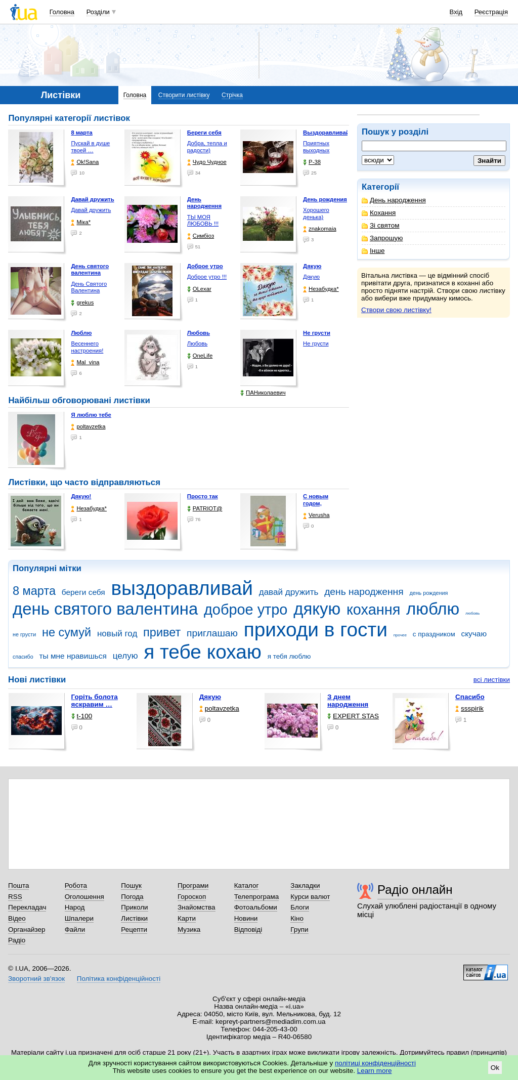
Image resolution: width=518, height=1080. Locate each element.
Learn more (374, 1070)
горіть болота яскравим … (94, 700)
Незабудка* (321, 289)
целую (125, 656)
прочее (400, 635)
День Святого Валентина (89, 287)
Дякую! (81, 496)
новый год (117, 633)
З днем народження (347, 700)
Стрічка (232, 95)
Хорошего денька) (316, 213)
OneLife (200, 356)
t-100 (82, 716)
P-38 (312, 162)
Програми (193, 885)
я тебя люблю (289, 656)
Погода (132, 896)
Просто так (202, 496)
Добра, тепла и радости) (207, 146)
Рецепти (134, 929)
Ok (495, 1067)
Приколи (134, 907)
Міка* (81, 222)
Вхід (456, 12)
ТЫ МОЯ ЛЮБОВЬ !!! (203, 220)
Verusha (316, 515)
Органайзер (26, 929)
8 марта (34, 590)
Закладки (305, 885)
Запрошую (382, 238)
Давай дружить (91, 210)
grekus (82, 302)
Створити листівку (184, 95)
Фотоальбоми (255, 907)
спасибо (23, 657)
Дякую (311, 277)
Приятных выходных (316, 146)
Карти (187, 918)
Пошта (18, 885)
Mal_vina (85, 362)
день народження (364, 591)
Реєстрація (491, 12)
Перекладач (27, 907)
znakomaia (319, 229)
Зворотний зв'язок (36, 978)
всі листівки (491, 679)
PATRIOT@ (205, 508)
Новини (246, 918)
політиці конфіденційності (375, 1063)
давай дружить (289, 592)
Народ (75, 907)
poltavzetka (88, 426)
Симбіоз (200, 236)
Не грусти (315, 343)
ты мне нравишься (73, 656)
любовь (472, 613)
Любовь (197, 343)
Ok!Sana (85, 162)
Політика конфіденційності (118, 978)
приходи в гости (315, 629)
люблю (432, 608)
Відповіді (248, 929)
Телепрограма (256, 896)
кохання (373, 609)
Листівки (134, 918)
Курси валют (310, 896)
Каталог (246, 885)
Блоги (299, 907)
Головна (62, 12)
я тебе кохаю (203, 652)
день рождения (428, 593)
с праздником (434, 634)
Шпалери (79, 918)
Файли (75, 929)
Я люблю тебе (91, 415)
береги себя (83, 592)
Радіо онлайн (415, 889)
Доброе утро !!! (207, 277)
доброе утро (245, 609)
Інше (373, 250)
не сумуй (66, 632)
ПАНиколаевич (262, 393)
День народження (394, 200)
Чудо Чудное (207, 162)
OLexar (199, 289)
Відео (17, 918)
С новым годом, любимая (316, 503)
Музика (189, 929)
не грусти (24, 634)
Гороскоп (192, 896)
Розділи (98, 12)
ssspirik (469, 708)
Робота (76, 885)
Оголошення (84, 896)
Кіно (297, 918)
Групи (299, 929)
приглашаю (212, 633)
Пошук (131, 885)
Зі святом (381, 225)
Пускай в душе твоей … (90, 146)
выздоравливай (181, 588)
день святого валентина (105, 608)
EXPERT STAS (353, 716)
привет (162, 632)
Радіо (16, 940)
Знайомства (196, 907)
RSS (15, 896)
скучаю (474, 633)
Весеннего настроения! (87, 347)
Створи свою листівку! (396, 310)
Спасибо (470, 697)
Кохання (379, 213)
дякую (316, 608)
